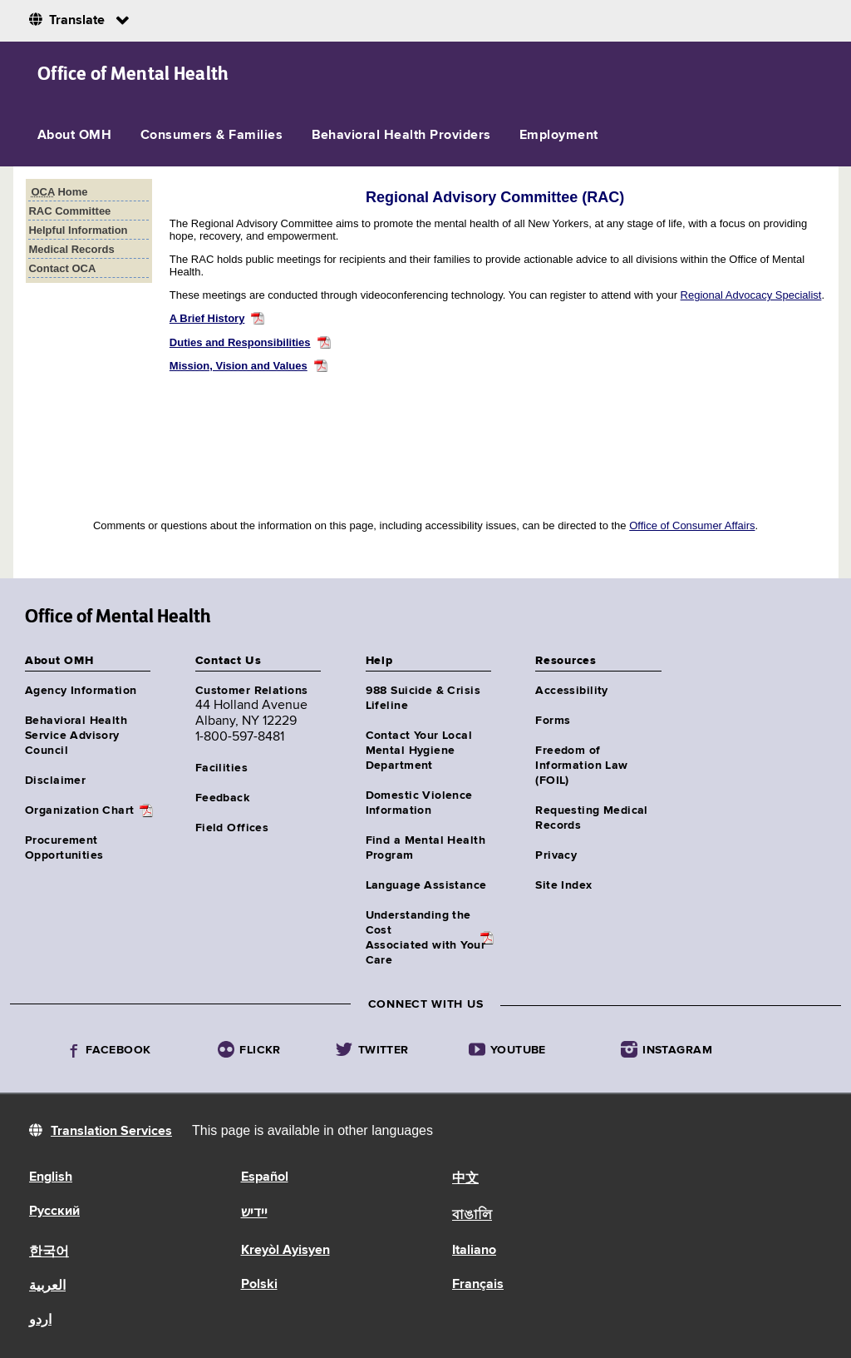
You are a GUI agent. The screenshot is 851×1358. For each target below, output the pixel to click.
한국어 (49, 1252)
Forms (552, 720)
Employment (558, 135)
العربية (47, 1286)
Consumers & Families (211, 135)
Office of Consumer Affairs (692, 525)
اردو (40, 1320)
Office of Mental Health (133, 73)
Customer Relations (251, 690)
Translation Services (111, 1131)
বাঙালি (472, 1215)
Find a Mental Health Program (425, 848)
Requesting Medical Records (591, 818)
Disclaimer (55, 780)
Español (264, 1177)
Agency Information (81, 690)
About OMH (74, 135)
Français (478, 1284)
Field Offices (231, 828)
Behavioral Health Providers (401, 135)
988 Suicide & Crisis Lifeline (423, 698)
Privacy (556, 855)
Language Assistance (426, 885)
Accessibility (571, 690)
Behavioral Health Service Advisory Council (76, 735)
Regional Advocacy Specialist (751, 295)
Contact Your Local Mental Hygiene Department (419, 750)
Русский (54, 1211)
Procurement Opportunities (64, 848)
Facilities (221, 768)
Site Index (563, 885)
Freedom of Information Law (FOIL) (581, 765)
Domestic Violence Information (419, 803)
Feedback (222, 798)
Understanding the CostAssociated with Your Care (425, 937)
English (50, 1177)
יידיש (254, 1213)
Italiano (474, 1250)
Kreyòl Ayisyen (285, 1250)
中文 (465, 1179)
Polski (259, 1284)
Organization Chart (80, 810)
